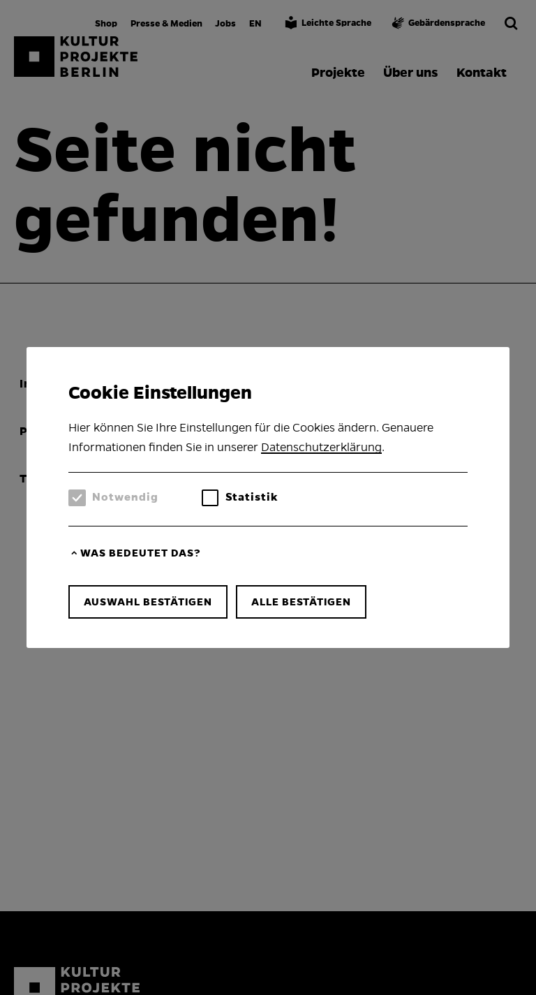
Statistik (251, 497)
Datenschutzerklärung (321, 447)
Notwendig (125, 497)
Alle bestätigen (301, 601)
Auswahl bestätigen (148, 601)
